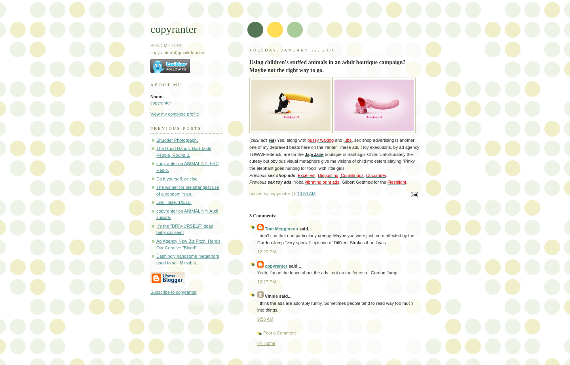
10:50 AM (306, 193)
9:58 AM (265, 319)
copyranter (173, 29)
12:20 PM (266, 251)
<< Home (266, 343)
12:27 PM (266, 281)
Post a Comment (279, 333)
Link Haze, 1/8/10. (174, 202)
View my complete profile (174, 114)
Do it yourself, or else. (177, 179)
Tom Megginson (281, 228)
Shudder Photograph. (177, 140)
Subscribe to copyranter (173, 292)
